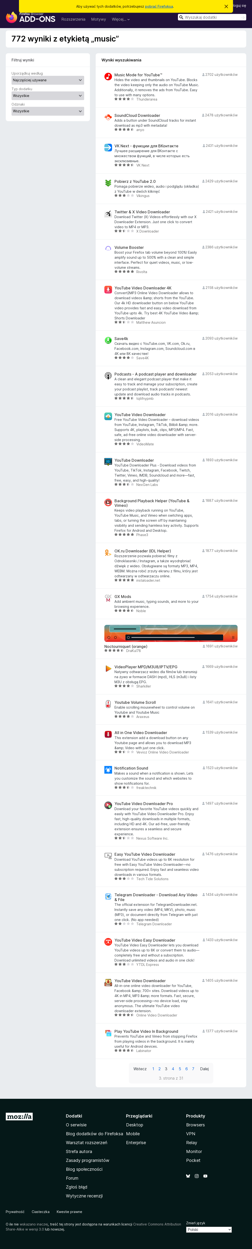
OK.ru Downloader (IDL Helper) (142, 551)
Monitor (194, 1151)
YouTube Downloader (134, 460)
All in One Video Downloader (140, 732)
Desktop (134, 1124)
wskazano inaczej (34, 1224)
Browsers (195, 1124)
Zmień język (195, 1223)
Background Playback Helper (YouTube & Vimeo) (151, 503)
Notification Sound (131, 768)
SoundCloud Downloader (137, 115)
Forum (72, 1178)
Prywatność (15, 1212)
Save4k (121, 338)
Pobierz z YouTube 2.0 (135, 181)
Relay (191, 1142)
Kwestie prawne (69, 1212)
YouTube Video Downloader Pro (143, 803)
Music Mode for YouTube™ (138, 75)
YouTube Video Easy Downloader (144, 940)
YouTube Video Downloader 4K (142, 288)
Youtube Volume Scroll (135, 702)
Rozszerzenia (73, 19)
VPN (190, 1133)
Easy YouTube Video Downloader (144, 854)
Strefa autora (79, 1151)
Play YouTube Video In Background (146, 1031)
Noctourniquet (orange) (125, 646)
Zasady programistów (87, 1160)
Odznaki (18, 104)
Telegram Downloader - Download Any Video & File (155, 897)
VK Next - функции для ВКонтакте (146, 146)
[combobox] (212, 17)
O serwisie (76, 1124)
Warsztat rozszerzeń (86, 1142)
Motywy (98, 19)
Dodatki (74, 1115)
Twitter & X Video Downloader (142, 212)
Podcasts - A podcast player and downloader (155, 374)
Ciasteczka (41, 1212)
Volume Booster (129, 247)
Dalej (204, 1068)
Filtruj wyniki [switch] (23, 60)
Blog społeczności (84, 1169)
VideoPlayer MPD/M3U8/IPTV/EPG (145, 667)
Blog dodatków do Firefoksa (94, 1133)
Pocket (193, 1160)
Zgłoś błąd (76, 1186)
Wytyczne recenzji (84, 1195)
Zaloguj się (237, 5)
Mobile (133, 1133)
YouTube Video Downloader (140, 414)
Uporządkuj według (27, 73)
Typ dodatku (22, 89)
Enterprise (136, 1142)
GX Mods (122, 596)
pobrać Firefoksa (159, 6)
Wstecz (140, 1068)
